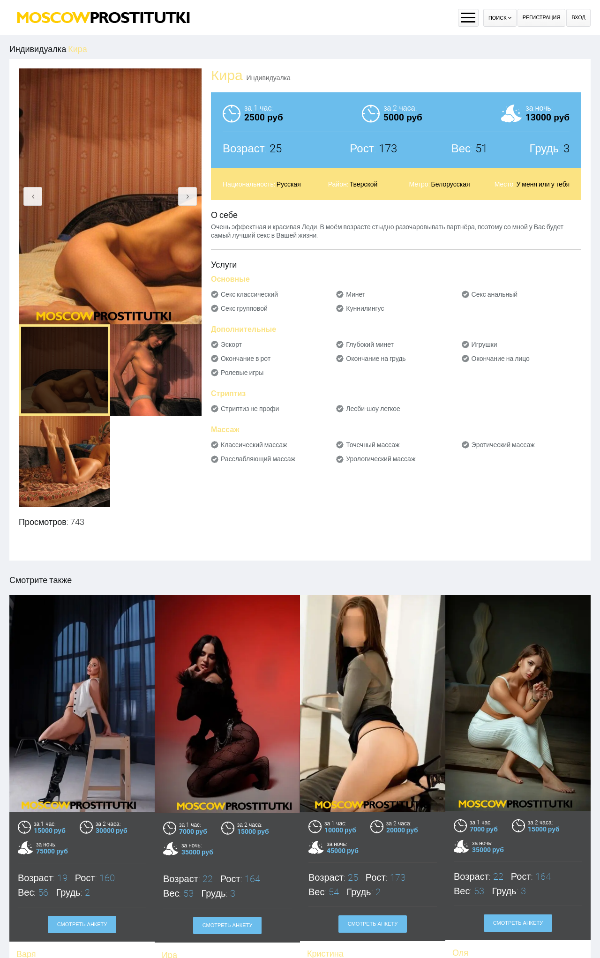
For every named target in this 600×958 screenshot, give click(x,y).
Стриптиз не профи (250, 408)
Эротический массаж (503, 445)
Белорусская (450, 184)
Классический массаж (254, 445)
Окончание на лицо (501, 358)
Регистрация (542, 18)
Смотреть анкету (82, 924)
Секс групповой (244, 308)
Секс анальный (495, 294)
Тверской (364, 184)
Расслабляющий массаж (258, 459)
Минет (355, 294)
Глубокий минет (370, 344)
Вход (578, 18)
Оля (460, 953)
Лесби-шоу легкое (373, 408)
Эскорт (231, 344)
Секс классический (249, 294)
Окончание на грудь (375, 358)
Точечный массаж (372, 445)
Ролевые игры (242, 372)
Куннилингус (365, 308)
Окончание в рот (245, 358)
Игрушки (484, 344)
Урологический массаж (380, 459)
